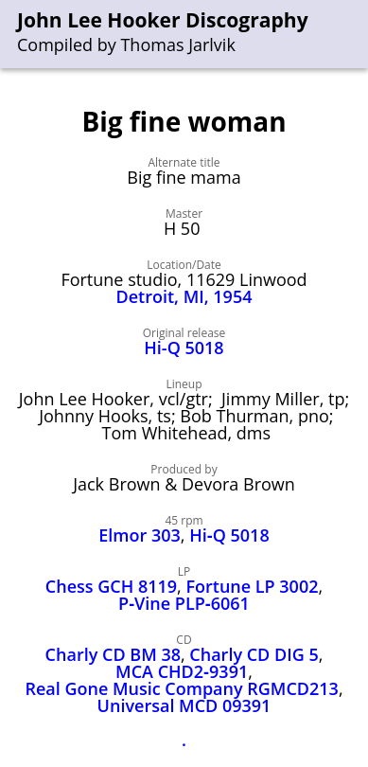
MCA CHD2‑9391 (181, 671)
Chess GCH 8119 (111, 586)
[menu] (354, 34)
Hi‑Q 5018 (229, 535)
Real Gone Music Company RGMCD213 (182, 688)
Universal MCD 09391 (184, 705)
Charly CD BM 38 (113, 654)
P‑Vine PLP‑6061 (184, 603)
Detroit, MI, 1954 (184, 296)
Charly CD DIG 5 (253, 654)
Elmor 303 (139, 535)
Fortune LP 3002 (251, 586)
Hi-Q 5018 (183, 347)
